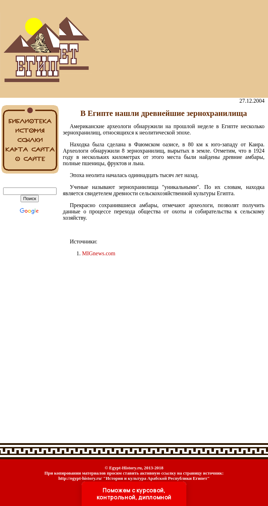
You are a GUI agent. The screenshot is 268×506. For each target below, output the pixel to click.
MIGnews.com (99, 253)
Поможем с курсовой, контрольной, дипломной (134, 493)
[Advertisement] (163, 49)
